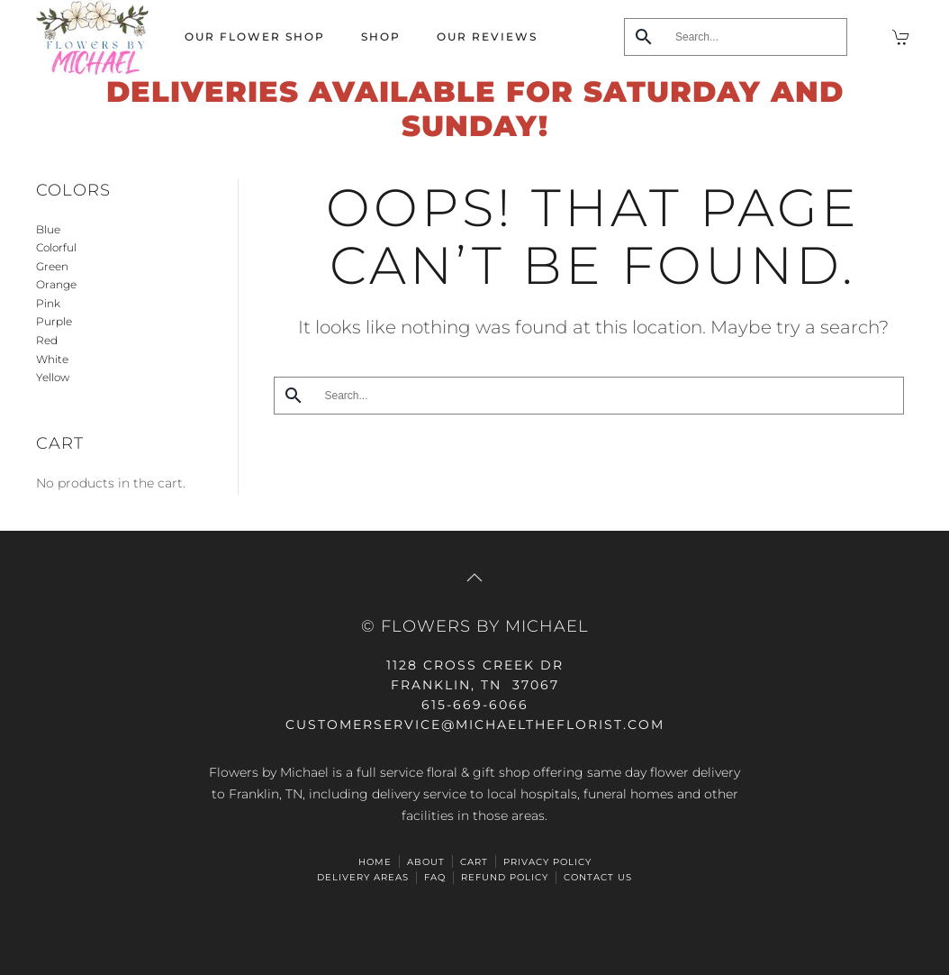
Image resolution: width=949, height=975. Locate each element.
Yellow (52, 377)
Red (47, 340)
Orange (56, 284)
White (52, 359)
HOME (375, 862)
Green (52, 266)
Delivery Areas (363, 877)
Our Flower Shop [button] (255, 36)
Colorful (56, 247)
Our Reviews (487, 36)
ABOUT (426, 862)
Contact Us (598, 877)
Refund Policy (504, 877)
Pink (48, 303)
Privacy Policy (547, 862)
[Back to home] (92, 37)
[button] (474, 578)
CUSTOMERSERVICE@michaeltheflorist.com (474, 724)
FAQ (435, 877)
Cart (474, 862)
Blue (48, 229)
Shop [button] (381, 36)
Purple (54, 321)
